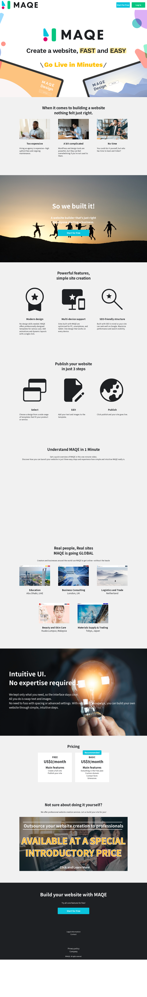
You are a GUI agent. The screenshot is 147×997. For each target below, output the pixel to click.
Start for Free (123, 5)
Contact (73, 934)
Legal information (73, 932)
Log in (138, 5)
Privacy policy (73, 948)
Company (73, 951)
